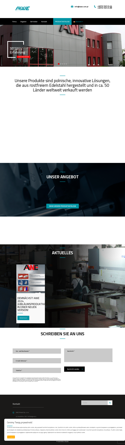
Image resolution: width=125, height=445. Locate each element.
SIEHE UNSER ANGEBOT (23, 56)
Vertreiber (33, 21)
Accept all (11, 437)
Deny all (64, 437)
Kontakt (44, 21)
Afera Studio (65, 441)
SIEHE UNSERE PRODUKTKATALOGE (62, 206)
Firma (14, 21)
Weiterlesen (23, 317)
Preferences (117, 437)
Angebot (23, 21)
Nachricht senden (75, 369)
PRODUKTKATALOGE (62, 21)
